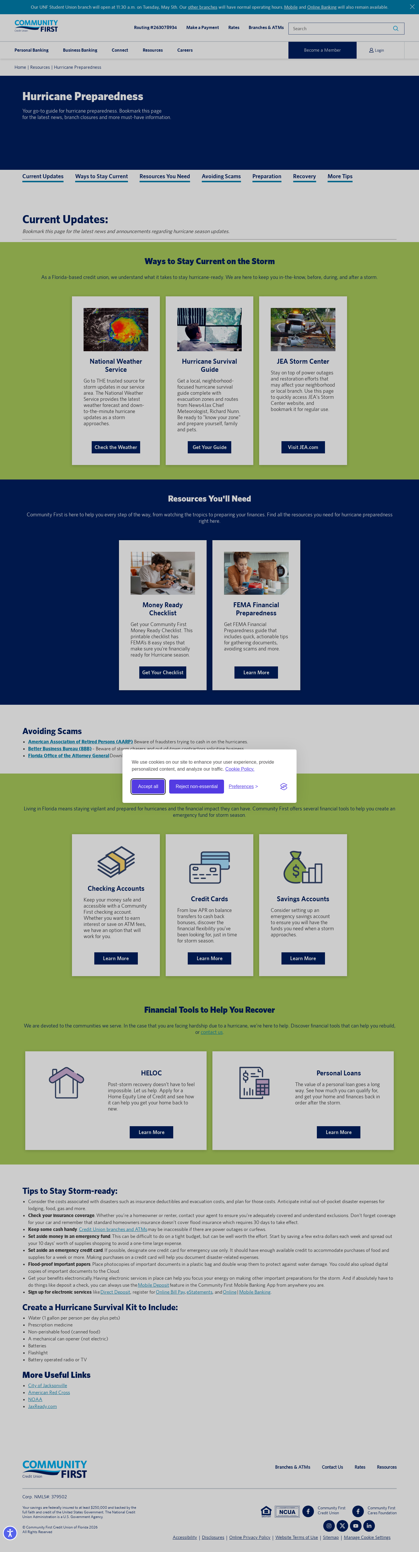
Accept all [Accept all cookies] (148, 786)
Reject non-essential (197, 786)
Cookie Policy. (239, 769)
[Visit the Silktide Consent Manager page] (283, 786)
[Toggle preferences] (243, 786)
